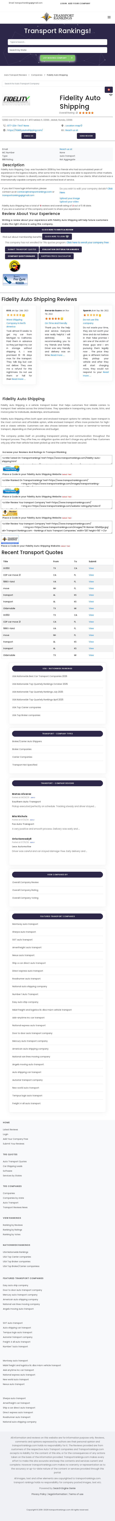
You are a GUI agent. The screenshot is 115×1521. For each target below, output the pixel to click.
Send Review (86, 136)
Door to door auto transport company (32, 1033)
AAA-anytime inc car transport (28, 1017)
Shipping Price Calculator (56, 256)
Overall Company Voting (25, 897)
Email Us (28, 136)
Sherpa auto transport (24, 931)
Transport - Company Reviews (57, 783)
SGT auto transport (22, 939)
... (95, 806)
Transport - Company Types (57, 733)
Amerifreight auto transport (26, 947)
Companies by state (13, 1198)
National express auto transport (29, 1025)
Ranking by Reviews (13, 1225)
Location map (74, 125)
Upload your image (70, 198)
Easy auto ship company (25, 1002)
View (91, 568)
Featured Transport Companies (57, 916)
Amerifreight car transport (16, 1403)
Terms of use (76, 1494)
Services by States (12, 1175)
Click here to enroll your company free (88, 242)
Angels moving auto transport (28, 1064)
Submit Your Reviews (13, 1143)
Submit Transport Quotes (22, 249)
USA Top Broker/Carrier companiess (21, 1266)
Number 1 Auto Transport (25, 994)
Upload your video (69, 201)
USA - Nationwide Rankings (57, 668)
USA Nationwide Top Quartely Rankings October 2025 (40, 684)
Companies (9, 1193)
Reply (33, 797)
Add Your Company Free (15, 1139)
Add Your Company (79, 3)
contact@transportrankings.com (34, 191)
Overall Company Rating (25, 890)
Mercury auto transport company (30, 1041)
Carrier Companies (22, 756)
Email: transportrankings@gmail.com (25, 3)
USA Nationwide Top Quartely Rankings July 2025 (37, 691)
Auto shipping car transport (26, 1072)
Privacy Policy (39, 1494)
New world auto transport (25, 1087)
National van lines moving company (31, 1056)
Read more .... (19, 379)
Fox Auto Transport (23, 824)
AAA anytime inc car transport (18, 1370)
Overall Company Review (25, 882)
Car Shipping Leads (12, 1166)
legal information (58, 1494)
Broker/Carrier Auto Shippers (27, 741)
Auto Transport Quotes (15, 1161)
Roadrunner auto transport (26, 978)
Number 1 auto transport (15, 1346)
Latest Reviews (10, 1129)
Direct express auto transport (27, 970)
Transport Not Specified (24, 764)
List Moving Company (58, 58)
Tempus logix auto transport (27, 1095)
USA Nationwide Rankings (15, 1252)
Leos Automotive (21, 846)
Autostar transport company (27, 1080)
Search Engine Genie (64, 1488)
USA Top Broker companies (26, 715)
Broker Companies (21, 749)
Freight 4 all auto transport (26, 1103)
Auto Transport (10, 1202)
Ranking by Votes (11, 1234)
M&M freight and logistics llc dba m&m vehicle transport (42, 1009)
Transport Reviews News (15, 1207)
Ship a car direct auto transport (29, 963)
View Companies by (57, 874)
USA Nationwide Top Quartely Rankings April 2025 (37, 699)
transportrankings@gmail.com (18, 195)
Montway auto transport (25, 924)
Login (63, 3)
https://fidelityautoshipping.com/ (25, 130)
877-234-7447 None (18, 125)
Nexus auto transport (23, 955)
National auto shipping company (29, 986)
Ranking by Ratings (12, 1229)
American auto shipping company (30, 1048)
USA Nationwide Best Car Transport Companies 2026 (39, 676)
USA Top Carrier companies (26, 707)
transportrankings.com (60, 1509)
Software (7, 1170)
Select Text (67, 474)
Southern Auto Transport (26, 801)
